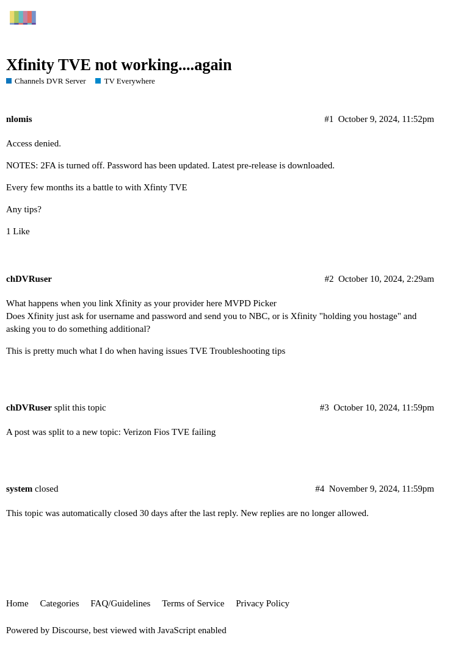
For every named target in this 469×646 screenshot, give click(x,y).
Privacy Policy (262, 603)
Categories (59, 603)
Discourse (70, 630)
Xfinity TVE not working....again (119, 65)
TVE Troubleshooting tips (238, 351)
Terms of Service (193, 603)
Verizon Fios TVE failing (169, 432)
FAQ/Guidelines (120, 603)
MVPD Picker (250, 303)
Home (17, 603)
